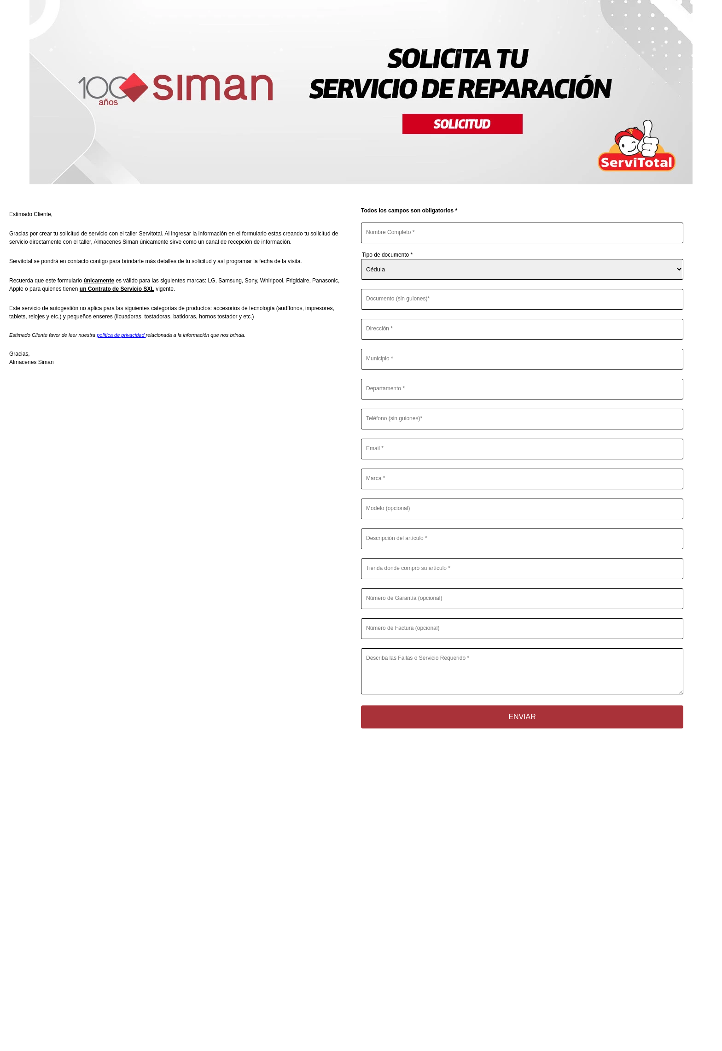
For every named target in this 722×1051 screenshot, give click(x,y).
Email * (375, 448)
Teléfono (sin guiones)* (394, 418)
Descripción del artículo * (396, 538)
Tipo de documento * (387, 255)
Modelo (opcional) (388, 508)
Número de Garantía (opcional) (404, 598)
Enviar (522, 717)
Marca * (375, 478)
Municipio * (379, 358)
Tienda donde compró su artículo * (408, 568)
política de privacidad (121, 335)
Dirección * (379, 328)
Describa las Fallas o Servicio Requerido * (417, 658)
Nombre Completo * (390, 232)
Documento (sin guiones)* (398, 298)
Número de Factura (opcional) (402, 628)
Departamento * (385, 388)
